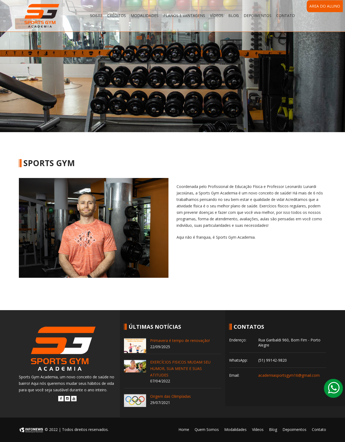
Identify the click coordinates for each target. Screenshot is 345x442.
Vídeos (216, 15)
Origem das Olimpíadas (170, 396)
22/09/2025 (160, 346)
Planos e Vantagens (184, 15)
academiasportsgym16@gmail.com (289, 375)
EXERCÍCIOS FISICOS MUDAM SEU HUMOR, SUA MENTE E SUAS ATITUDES (180, 368)
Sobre (96, 15)
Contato (285, 15)
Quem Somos (207, 429)
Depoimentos (257, 15)
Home (183, 429)
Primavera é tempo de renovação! (180, 340)
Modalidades (144, 15)
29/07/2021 (160, 402)
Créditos (116, 15)
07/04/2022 (160, 381)
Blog (233, 15)
